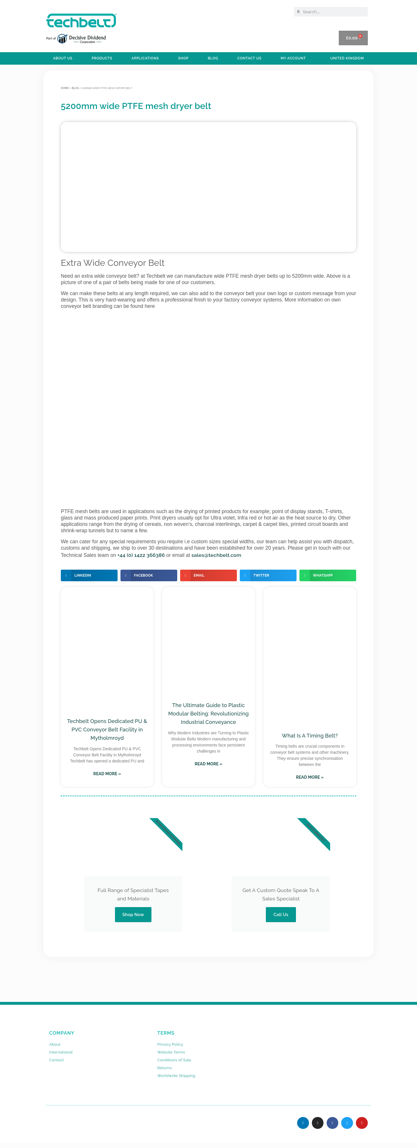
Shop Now (133, 914)
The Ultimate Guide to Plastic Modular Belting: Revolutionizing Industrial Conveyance (208, 713)
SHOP (183, 58)
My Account (293, 58)
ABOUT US (62, 58)
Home (65, 88)
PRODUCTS (102, 58)
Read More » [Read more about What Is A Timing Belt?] (310, 777)
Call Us (281, 914)
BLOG (213, 58)
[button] (89, 575)
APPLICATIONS (145, 58)
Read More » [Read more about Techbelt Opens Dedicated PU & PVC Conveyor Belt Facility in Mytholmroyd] (107, 773)
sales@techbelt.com (216, 555)
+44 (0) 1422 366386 (141, 555)
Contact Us (249, 58)
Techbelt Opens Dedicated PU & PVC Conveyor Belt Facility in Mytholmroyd (107, 729)
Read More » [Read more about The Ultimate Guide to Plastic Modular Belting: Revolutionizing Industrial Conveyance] (208, 764)
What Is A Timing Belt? (310, 736)
